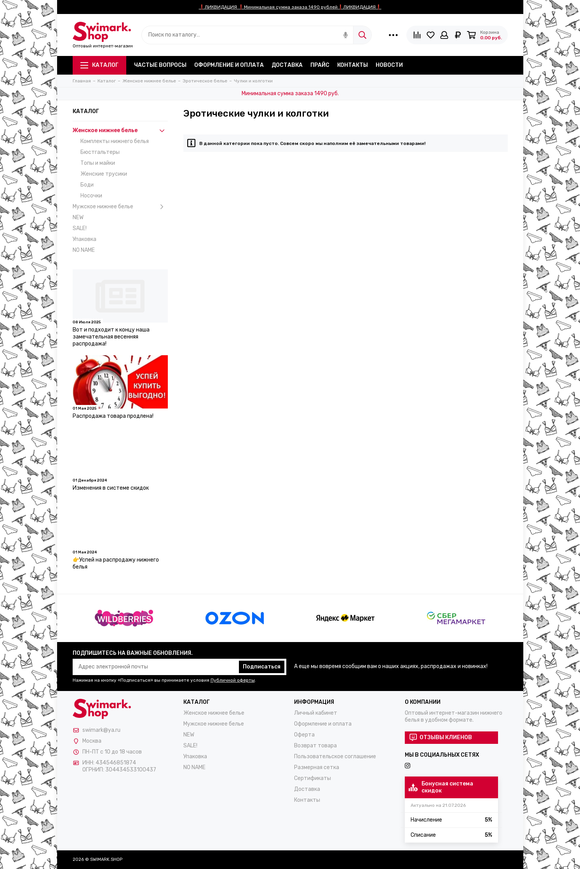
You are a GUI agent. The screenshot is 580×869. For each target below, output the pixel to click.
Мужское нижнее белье (120, 206)
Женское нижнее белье (120, 130)
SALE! (80, 228)
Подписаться (261, 666)
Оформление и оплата (229, 65)
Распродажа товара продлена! (113, 416)
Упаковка (84, 239)
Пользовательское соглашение (335, 756)
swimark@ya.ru (101, 730)
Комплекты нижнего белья (114, 141)
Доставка (287, 65)
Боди (87, 184)
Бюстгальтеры (100, 152)
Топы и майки (97, 163)
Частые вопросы (160, 65)
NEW (78, 217)
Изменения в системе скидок (111, 488)
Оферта (304, 734)
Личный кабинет (315, 713)
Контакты (352, 65)
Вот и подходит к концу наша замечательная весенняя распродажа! (111, 336)
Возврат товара (315, 745)
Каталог (99, 65)
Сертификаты (312, 778)
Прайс (319, 65)
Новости (389, 65)
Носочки (91, 195)
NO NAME (84, 250)
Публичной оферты (233, 680)
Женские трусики (103, 174)
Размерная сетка (316, 767)
